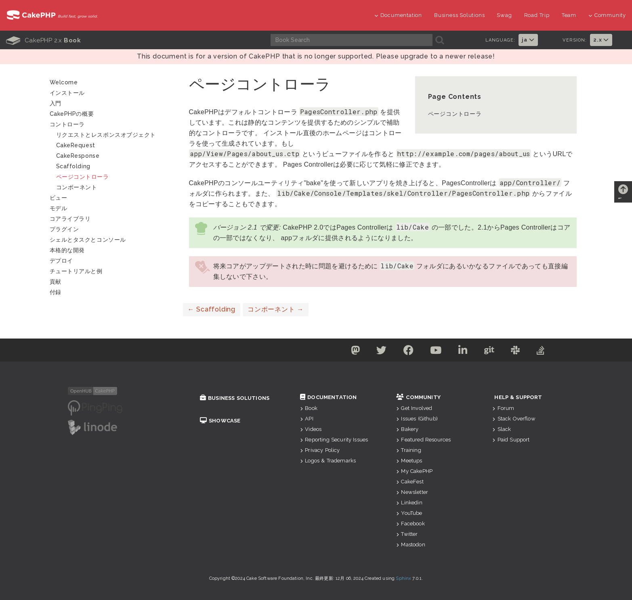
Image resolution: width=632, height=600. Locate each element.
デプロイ (61, 260)
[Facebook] (408, 352)
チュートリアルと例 (76, 271)
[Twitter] (381, 352)
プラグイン (64, 229)
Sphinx (403, 578)
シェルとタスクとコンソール (88, 239)
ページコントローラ (455, 114)
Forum (503, 408)
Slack (501, 429)
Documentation (398, 15)
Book (308, 408)
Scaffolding (211, 309)
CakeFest (409, 482)
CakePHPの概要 (72, 114)
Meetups (409, 461)
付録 (55, 292)
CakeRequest (75, 145)
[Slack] (515, 352)
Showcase (220, 421)
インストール (67, 93)
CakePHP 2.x (43, 40)
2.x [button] (601, 40)
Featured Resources (423, 440)
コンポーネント (276, 309)
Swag (504, 15)
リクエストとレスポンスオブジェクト (106, 135)
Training (408, 450)
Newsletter (412, 492)
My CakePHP (414, 471)
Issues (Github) (417, 419)
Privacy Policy (320, 450)
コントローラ (67, 124)
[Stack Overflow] (540, 352)
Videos (310, 429)
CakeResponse (78, 156)
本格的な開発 (67, 250)
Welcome (64, 82)
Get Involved (414, 408)
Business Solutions (459, 15)
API (306, 419)
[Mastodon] (355, 352)
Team (569, 15)
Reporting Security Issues (334, 440)
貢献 (55, 281)
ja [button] (528, 40)
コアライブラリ (70, 218)
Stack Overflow (513, 419)
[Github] (489, 352)
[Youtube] (436, 352)
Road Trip (537, 15)
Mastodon (410, 544)
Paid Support (510, 440)
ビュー (58, 197)
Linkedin (409, 503)
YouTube (409, 513)
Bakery (407, 429)
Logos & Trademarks (328, 461)
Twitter (407, 534)
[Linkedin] (463, 352)
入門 (55, 103)
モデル (58, 208)
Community (607, 15)
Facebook (410, 524)
